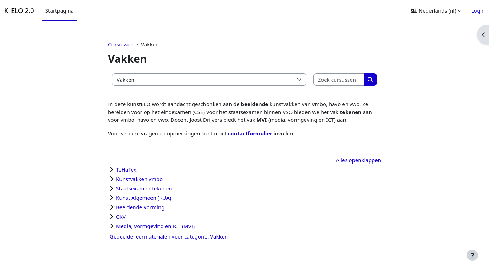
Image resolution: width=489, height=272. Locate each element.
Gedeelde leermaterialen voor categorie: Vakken (169, 236)
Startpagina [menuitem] (59, 10)
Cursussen (121, 44)
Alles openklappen (358, 160)
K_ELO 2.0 (19, 10)
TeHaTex (126, 169)
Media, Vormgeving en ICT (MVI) (155, 225)
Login (478, 10)
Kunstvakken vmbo (139, 178)
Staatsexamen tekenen (144, 188)
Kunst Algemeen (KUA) (143, 197)
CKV (121, 216)
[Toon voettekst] (472, 255)
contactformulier (250, 133)
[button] (435, 10)
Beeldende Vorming (140, 207)
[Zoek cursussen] (339, 79)
